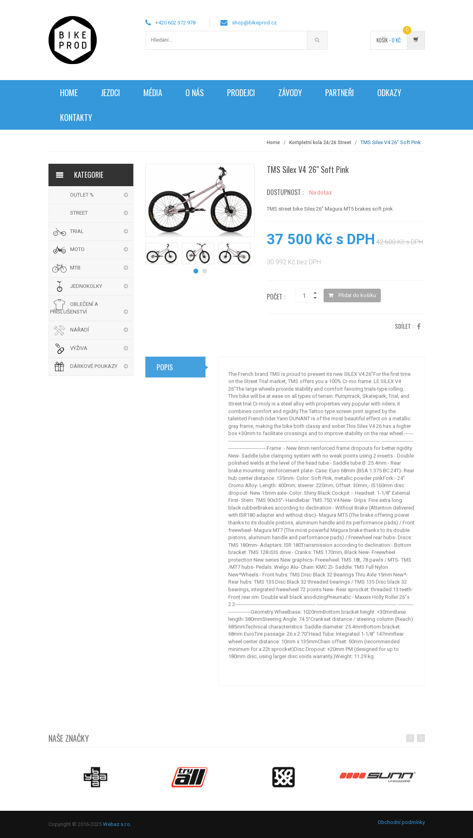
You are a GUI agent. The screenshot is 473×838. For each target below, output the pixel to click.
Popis (165, 370)
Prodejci (241, 92)
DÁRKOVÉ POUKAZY (93, 366)
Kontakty (76, 117)
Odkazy (389, 92)
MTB (75, 268)
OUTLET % (82, 195)
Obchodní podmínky (401, 822)
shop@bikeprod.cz (254, 23)
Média (152, 92)
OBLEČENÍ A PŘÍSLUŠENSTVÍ (74, 308)
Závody (290, 92)
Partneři (339, 92)
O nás (194, 92)
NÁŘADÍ (79, 330)
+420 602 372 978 (175, 23)
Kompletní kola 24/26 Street (320, 142)
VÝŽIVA (78, 348)
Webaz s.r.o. (117, 824)
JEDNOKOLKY (86, 286)
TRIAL (77, 231)
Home (69, 92)
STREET (79, 213)
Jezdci (110, 92)
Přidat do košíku (352, 295)
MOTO (77, 249)
